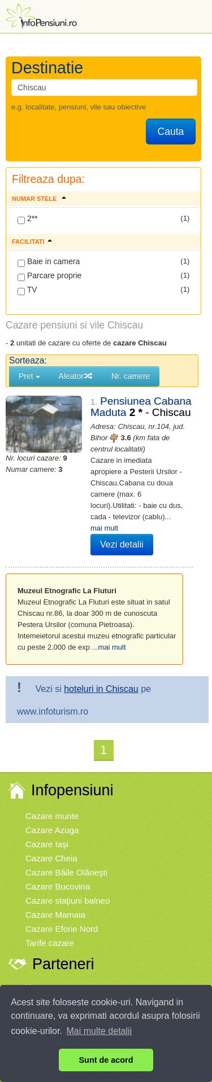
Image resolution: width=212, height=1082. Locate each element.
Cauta (171, 131)
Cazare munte (52, 816)
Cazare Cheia (51, 858)
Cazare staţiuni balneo (67, 900)
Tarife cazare (49, 943)
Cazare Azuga (52, 830)
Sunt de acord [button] (106, 1060)
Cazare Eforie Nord (61, 929)
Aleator (76, 375)
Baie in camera (49, 262)
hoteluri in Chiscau (101, 689)
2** (28, 219)
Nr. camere (130, 375)
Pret (29, 375)
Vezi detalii (122, 544)
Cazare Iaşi (46, 844)
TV (27, 290)
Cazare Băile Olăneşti (66, 872)
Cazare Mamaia (55, 914)
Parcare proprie (49, 276)
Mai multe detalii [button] (99, 1031)
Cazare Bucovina (57, 886)
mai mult (104, 528)
